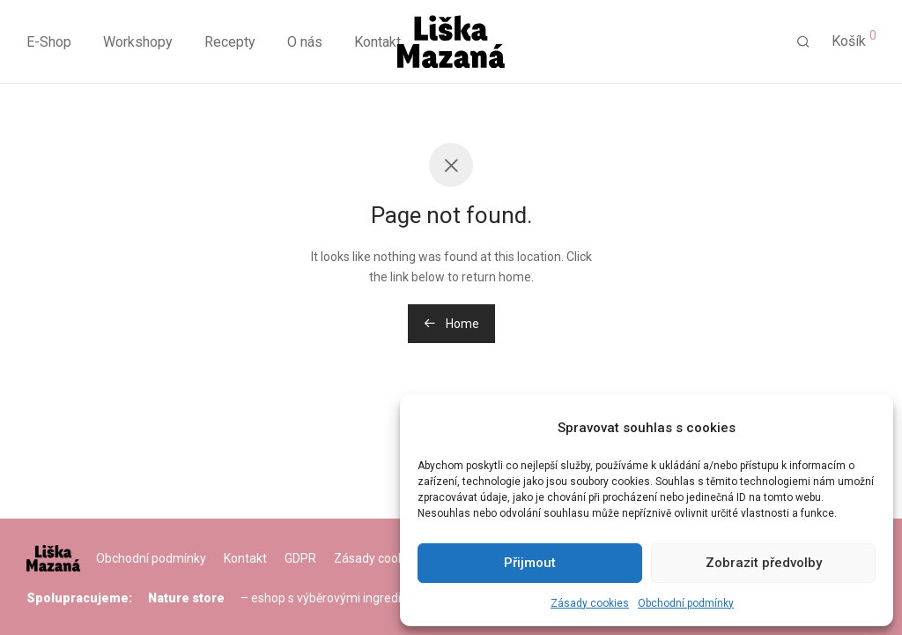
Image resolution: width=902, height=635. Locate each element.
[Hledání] (803, 42)
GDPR (300, 558)
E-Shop (48, 42)
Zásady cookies (590, 603)
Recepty (229, 42)
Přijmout (530, 563)
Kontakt (377, 42)
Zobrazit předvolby (764, 563)
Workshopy (138, 42)
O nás (304, 42)
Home (451, 324)
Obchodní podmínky (686, 603)
